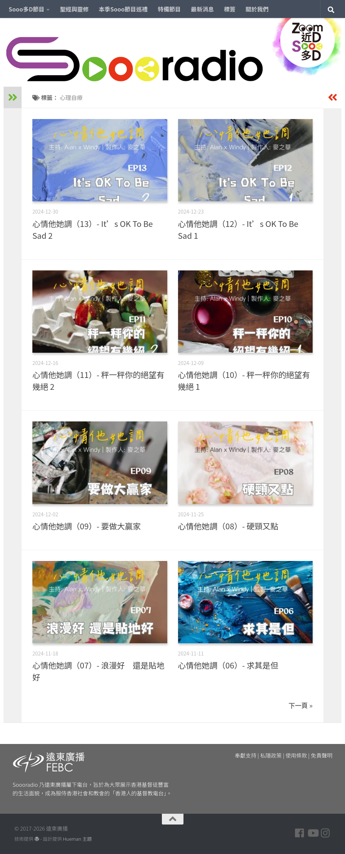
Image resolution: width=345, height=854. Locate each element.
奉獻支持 (246, 755)
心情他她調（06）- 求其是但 (228, 665)
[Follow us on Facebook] (300, 833)
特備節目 (169, 9)
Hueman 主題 (77, 838)
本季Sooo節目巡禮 (123, 9)
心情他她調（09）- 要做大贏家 (86, 525)
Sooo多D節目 (26, 9)
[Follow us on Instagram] (326, 833)
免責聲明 (321, 755)
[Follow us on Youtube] (313, 833)
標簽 (230, 9)
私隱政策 (271, 755)
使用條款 (296, 755)
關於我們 (257, 9)
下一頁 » (301, 705)
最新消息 (202, 9)
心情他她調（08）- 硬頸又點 (228, 525)
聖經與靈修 (74, 9)
